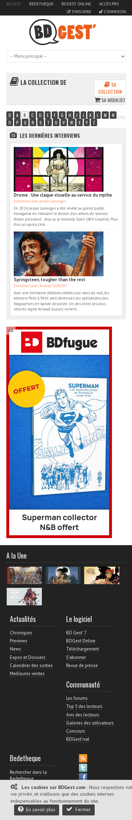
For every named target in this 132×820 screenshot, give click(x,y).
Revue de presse (82, 665)
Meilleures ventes (27, 674)
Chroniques (21, 633)
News (15, 649)
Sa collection (110, 88)
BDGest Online (76, 3)
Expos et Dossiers (27, 657)
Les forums (77, 698)
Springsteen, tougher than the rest (49, 280)
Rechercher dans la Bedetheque (28, 775)
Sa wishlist (109, 100)
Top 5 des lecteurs (84, 706)
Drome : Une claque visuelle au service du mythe (63, 195)
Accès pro (109, 3)
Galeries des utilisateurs (90, 723)
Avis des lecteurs (82, 715)
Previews (18, 641)
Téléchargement (82, 649)
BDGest (13, 3)
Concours (75, 731)
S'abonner (76, 657)
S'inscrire (79, 11)
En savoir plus (36, 809)
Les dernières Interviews (50, 135)
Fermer (78, 809)
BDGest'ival (77, 739)
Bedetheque (41, 3)
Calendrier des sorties (31, 665)
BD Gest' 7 (76, 633)
